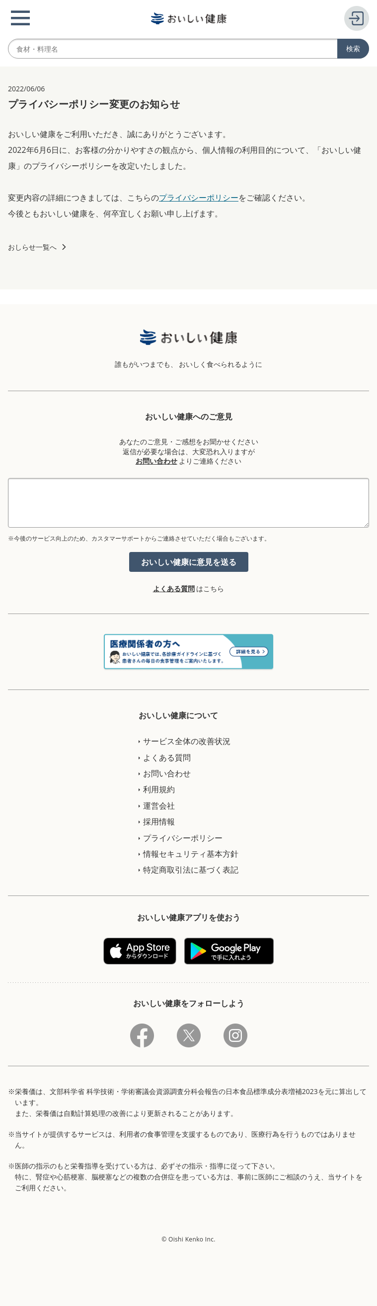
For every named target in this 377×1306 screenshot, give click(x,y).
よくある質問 (174, 588)
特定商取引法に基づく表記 (190, 869)
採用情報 (159, 821)
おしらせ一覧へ (32, 247)
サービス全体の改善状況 (186, 741)
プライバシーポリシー (198, 197)
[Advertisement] (189, 1283)
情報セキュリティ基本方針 (190, 853)
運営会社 (159, 805)
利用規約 (159, 789)
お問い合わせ (156, 461)
